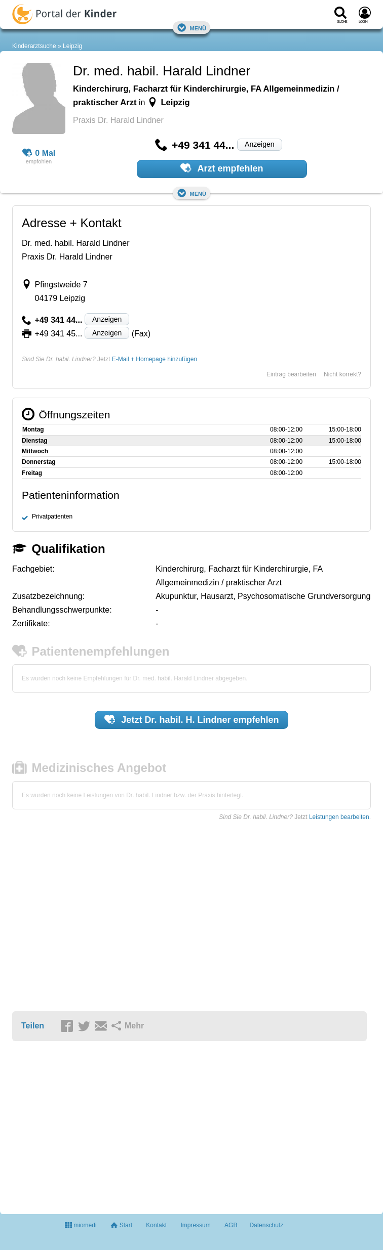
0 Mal (39, 153)
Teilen (32, 1025)
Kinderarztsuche (34, 46)
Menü (191, 27)
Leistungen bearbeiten (339, 817)
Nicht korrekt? (342, 374)
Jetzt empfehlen (191, 719)
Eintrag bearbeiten (291, 374)
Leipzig (72, 46)
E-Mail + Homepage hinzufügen (154, 359)
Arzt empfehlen (221, 168)
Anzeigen (259, 144)
